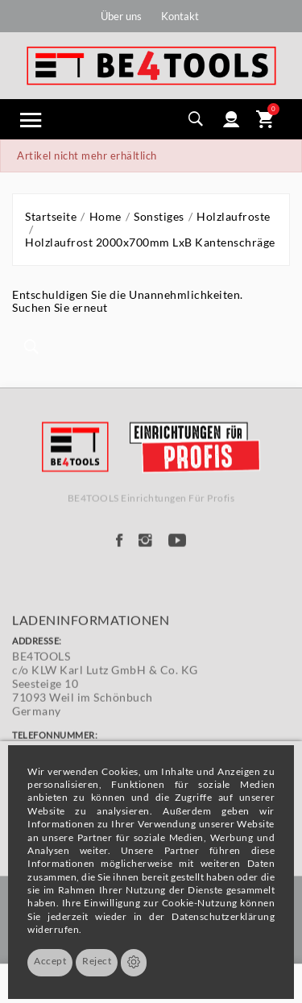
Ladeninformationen (90, 682)
